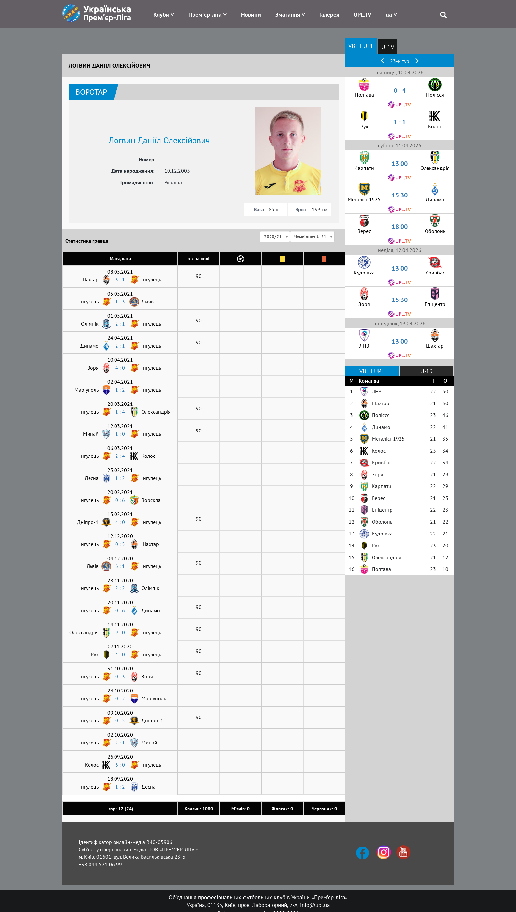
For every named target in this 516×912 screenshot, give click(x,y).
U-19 (387, 47)
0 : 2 (120, 698)
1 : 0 (120, 433)
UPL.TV (362, 14)
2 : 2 (120, 588)
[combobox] (275, 236)
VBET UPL (361, 46)
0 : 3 (120, 676)
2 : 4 (120, 456)
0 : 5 (120, 544)
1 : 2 (120, 389)
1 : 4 (120, 411)
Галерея (329, 14)
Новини (251, 14)
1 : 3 (120, 301)
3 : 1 (120, 279)
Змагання (287, 14)
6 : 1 (120, 566)
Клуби (161, 14)
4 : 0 (120, 367)
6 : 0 (120, 764)
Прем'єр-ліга (205, 14)
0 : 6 (120, 500)
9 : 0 (120, 632)
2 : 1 (120, 323)
